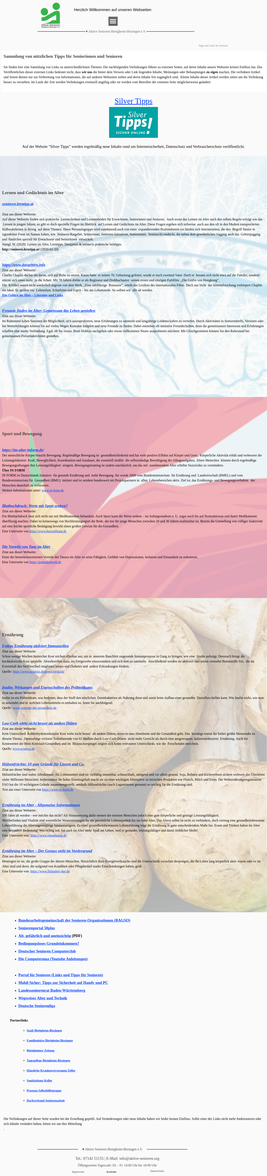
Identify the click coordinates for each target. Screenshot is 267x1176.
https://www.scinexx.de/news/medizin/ (38, 671)
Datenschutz (157, 1170)
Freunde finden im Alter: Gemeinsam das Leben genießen (48, 310)
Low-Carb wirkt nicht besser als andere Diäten (39, 723)
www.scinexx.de (24, 748)
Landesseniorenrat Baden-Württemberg (51, 990)
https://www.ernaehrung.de (48, 835)
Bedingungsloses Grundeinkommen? (48, 943)
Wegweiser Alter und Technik (42, 998)
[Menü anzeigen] (113, 21)
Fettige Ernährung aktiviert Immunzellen (35, 646)
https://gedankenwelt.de (45, 562)
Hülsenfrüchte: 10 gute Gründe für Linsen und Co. (43, 764)
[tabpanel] (133, 71)
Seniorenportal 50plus (36, 928)
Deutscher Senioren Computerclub (47, 951)
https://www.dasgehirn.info (23, 265)
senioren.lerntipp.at (17, 204)
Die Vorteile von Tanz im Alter (26, 546)
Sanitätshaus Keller (39, 1080)
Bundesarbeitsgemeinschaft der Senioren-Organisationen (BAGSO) (74, 920)
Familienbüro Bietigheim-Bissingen (50, 1040)
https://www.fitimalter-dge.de (50, 871)
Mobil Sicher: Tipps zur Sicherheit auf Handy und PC (63, 982)
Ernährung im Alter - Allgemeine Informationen (41, 805)
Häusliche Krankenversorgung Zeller (51, 1070)
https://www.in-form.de (57, 789)
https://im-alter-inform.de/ (23, 450)
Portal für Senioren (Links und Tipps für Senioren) (60, 975)
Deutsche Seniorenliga (36, 1006)
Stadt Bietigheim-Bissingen (44, 1030)
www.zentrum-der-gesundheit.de (34, 708)
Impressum (78, 1171)
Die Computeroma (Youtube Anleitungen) (53, 959)
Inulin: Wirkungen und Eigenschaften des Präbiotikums (47, 687)
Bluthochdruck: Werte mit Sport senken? (35, 506)
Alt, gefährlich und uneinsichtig (44, 936)
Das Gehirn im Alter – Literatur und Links (32, 295)
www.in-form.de (53, 490)
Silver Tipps (133, 101)
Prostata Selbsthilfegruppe (44, 1090)
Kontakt (111, 1171)
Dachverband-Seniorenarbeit (46, 1100)
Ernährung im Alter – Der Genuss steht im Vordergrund (47, 851)
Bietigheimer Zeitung (40, 1050)
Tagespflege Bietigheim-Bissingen (48, 1060)
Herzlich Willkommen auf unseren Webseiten (112, 10)
